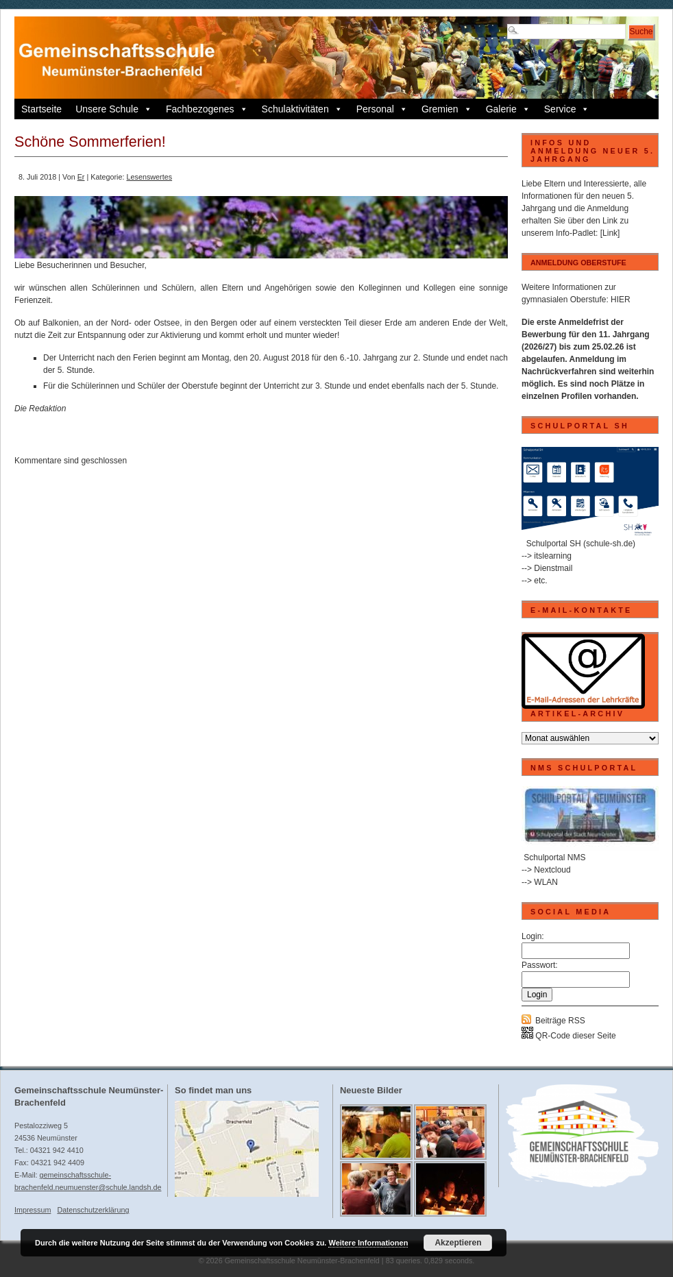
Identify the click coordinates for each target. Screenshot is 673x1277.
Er (81, 177)
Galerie (508, 109)
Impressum (32, 1210)
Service (567, 109)
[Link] (610, 233)
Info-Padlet (576, 233)
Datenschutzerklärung (93, 1210)
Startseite (41, 109)
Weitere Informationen (368, 1243)
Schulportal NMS (554, 857)
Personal (382, 109)
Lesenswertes (149, 177)
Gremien (446, 109)
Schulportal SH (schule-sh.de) (580, 543)
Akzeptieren (458, 1243)
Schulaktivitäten (302, 109)
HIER (621, 299)
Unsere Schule (113, 109)
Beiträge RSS (560, 1020)
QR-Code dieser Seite (569, 1036)
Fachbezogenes (207, 109)
